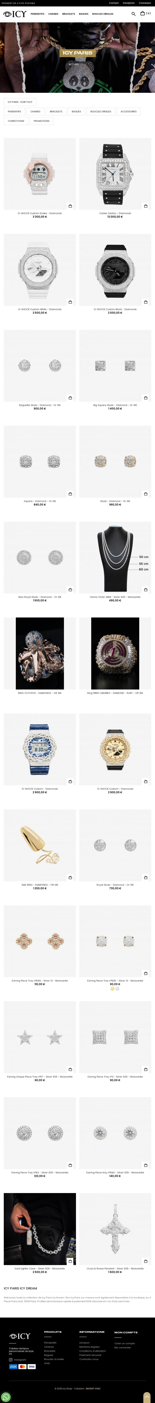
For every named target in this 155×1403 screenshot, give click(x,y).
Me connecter (122, 1347)
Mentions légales (89, 1347)
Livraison (84, 1342)
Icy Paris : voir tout (20, 102)
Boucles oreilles (101, 111)
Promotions (41, 121)
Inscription (129, 2)
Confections (16, 121)
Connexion (145, 2)
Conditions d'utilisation (92, 1351)
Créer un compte (124, 1343)
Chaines (35, 111)
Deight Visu (93, 1388)
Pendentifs (14, 111)
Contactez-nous (88, 1359)
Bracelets (56, 111)
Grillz (47, 1363)
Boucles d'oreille (54, 1359)
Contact (114, 2)
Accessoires (129, 111)
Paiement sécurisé (90, 1355)
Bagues (76, 111)
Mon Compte (126, 1333)
